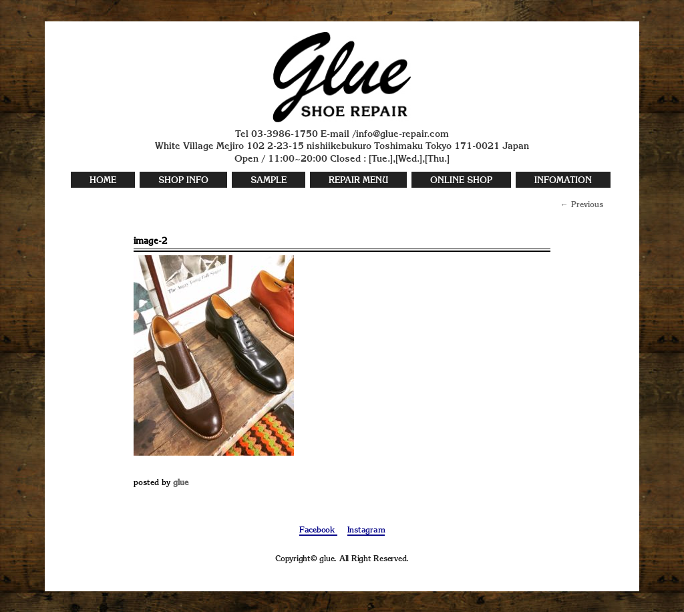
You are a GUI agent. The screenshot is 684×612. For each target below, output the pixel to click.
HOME (103, 180)
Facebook (318, 530)
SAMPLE (268, 180)
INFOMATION (563, 180)
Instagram (366, 530)
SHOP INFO (183, 180)
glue (180, 483)
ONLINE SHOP (461, 180)
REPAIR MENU (358, 180)
